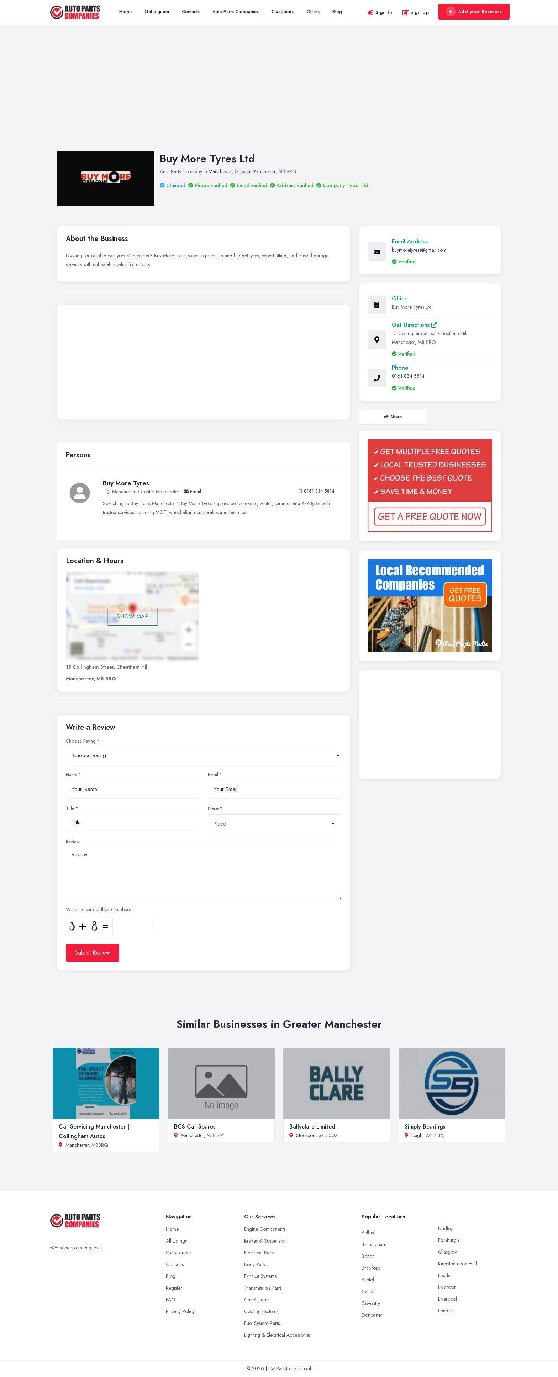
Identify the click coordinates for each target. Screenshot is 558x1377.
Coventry (371, 1303)
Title (70, 808)
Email (192, 491)
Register (174, 1287)
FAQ (170, 1299)
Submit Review (92, 953)
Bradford (371, 1267)
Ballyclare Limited (312, 1126)
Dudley (445, 1228)
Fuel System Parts (262, 1323)
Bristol (368, 1279)
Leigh (416, 1135)
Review (73, 842)
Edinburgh (448, 1240)
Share (393, 416)
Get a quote (156, 11)
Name (71, 774)
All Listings (176, 1240)
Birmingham (374, 1244)
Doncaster (372, 1315)
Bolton (368, 1256)
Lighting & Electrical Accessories (277, 1335)
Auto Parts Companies (235, 11)
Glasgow (447, 1251)
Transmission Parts (262, 1287)
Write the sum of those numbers (98, 909)
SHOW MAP (132, 616)
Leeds (444, 1275)
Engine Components (264, 1229)
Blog (337, 11)
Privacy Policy (180, 1311)
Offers (313, 11)
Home (125, 11)
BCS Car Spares (194, 1126)
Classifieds (283, 11)
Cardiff (369, 1291)
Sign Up (415, 12)
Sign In (379, 12)
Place (213, 808)
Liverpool (447, 1299)
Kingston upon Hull (457, 1263)
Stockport (306, 1135)
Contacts (191, 11)
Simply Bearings (425, 1126)
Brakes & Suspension (265, 1240)
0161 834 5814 (319, 491)
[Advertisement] (279, 95)
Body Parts (255, 1264)
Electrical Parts (259, 1252)
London (446, 1310)
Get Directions (414, 325)
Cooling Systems (261, 1311)
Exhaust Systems (260, 1276)
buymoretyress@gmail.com (419, 249)
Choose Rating (81, 741)
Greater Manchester (255, 171)
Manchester (220, 171)
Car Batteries (257, 1299)
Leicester (447, 1287)
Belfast (368, 1232)
